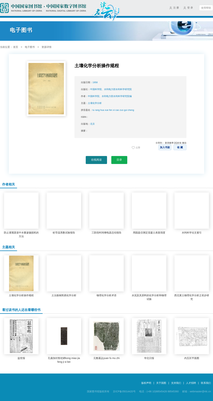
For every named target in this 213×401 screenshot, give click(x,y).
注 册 (176, 7)
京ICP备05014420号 (124, 391)
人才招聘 (191, 382)
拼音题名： (107, 110)
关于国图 (161, 382)
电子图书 (30, 47)
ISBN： (85, 117)
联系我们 (206, 382)
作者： (106, 96)
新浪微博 (169, 143)
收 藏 (180, 147)
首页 (15, 47)
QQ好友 (178, 143)
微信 (184, 143)
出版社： (106, 89)
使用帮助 (206, 7)
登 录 (190, 7)
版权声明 (146, 382)
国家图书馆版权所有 (98, 391)
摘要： (84, 130)
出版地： (88, 123)
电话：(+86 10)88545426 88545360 (159, 391)
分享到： (160, 143)
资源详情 (46, 47)
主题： (91, 103)
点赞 (138, 147)
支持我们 (176, 382)
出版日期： (89, 82)
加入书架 (165, 147)
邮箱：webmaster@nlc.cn (196, 391)
